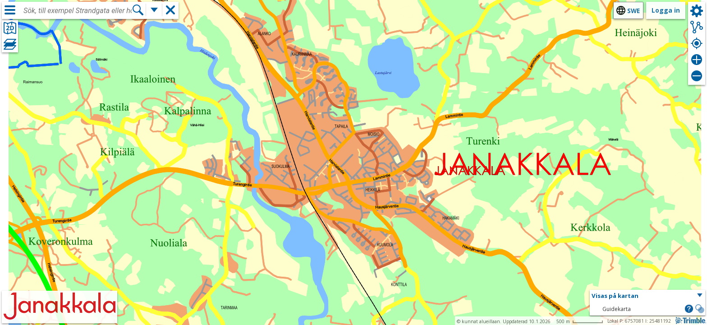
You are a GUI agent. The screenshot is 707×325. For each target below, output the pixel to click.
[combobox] (77, 10)
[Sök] (138, 10)
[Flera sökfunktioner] (154, 10)
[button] (647, 296)
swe (633, 10)
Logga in (666, 10)
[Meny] (10, 10)
